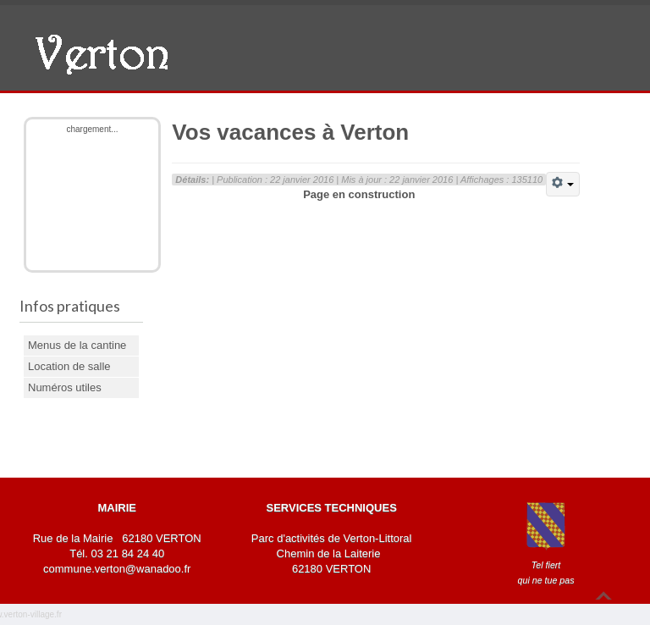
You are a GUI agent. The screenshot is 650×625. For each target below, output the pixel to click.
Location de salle (69, 366)
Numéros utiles (65, 387)
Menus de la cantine (77, 345)
